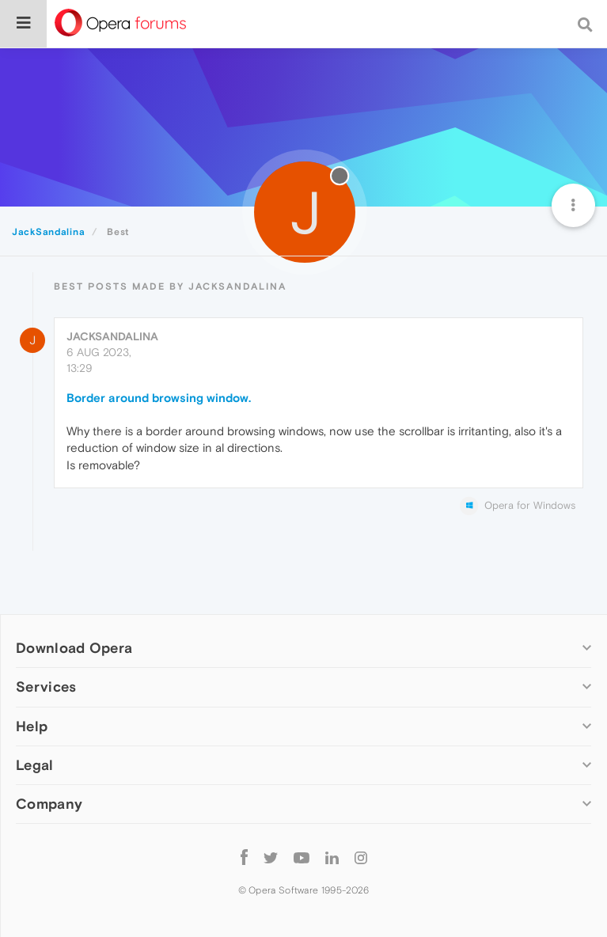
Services (46, 686)
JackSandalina (112, 336)
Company (49, 803)
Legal (35, 765)
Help (31, 726)
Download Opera (74, 647)
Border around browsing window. (158, 397)
